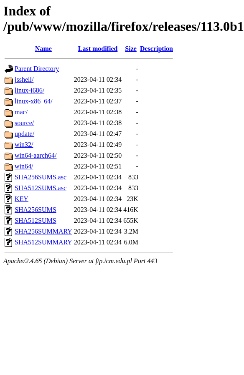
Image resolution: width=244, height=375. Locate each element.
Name (43, 48)
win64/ (24, 166)
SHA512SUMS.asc (40, 187)
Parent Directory (37, 68)
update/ (24, 133)
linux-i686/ (29, 90)
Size (131, 48)
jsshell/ (24, 79)
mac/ (21, 112)
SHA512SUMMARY (43, 242)
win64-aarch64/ (35, 155)
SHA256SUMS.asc (40, 177)
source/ (24, 122)
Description (156, 48)
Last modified (98, 48)
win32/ (24, 144)
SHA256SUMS (35, 209)
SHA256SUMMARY (43, 231)
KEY (21, 198)
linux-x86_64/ (34, 101)
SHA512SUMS (35, 220)
